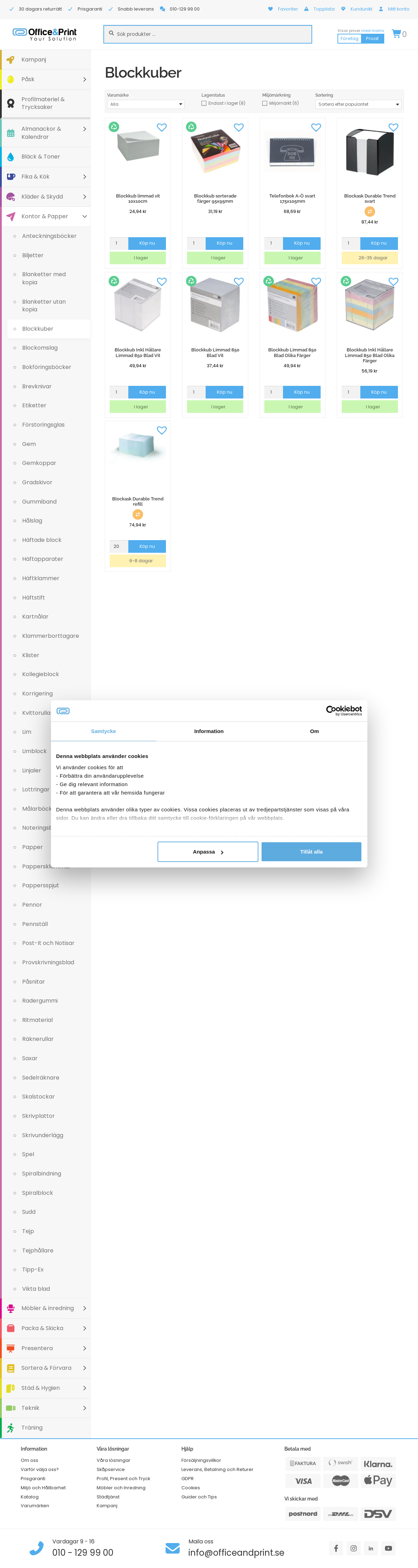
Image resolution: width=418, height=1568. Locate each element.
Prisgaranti (33, 1479)
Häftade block (42, 540)
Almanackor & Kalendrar (41, 133)
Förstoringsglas (43, 425)
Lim (26, 732)
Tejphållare (37, 1250)
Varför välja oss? (40, 1469)
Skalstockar (38, 1097)
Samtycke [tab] (103, 731)
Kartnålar (35, 617)
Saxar (30, 1058)
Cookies (190, 1488)
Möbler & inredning (47, 1308)
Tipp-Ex (33, 1269)
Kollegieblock (40, 674)
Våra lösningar (113, 1460)
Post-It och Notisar (48, 943)
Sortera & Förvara (46, 1368)
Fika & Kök (35, 177)
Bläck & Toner (40, 157)
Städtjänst (108, 1497)
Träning (32, 1428)
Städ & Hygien (40, 1388)
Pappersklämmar (46, 866)
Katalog (30, 1497)
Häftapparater (42, 559)
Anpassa (208, 852)
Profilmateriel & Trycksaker (43, 103)
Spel (28, 1154)
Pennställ (35, 924)
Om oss (29, 1460)
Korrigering (37, 693)
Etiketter (34, 405)
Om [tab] (314, 731)
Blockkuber (37, 329)
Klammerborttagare (50, 636)
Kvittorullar (37, 713)
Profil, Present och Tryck (123, 1479)
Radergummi (40, 1001)
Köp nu (147, 243)
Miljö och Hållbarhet (43, 1488)
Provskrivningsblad (48, 962)
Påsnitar (33, 982)
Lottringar (36, 789)
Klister (30, 655)
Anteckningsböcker (49, 236)
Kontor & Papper (44, 216)
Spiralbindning (41, 1173)
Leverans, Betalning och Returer (217, 1469)
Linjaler (31, 770)
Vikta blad (36, 1289)
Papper (32, 847)
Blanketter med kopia (44, 278)
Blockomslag (40, 348)
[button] (161, 127)
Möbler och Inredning (121, 1488)
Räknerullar (38, 1039)
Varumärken (35, 1506)
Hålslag (32, 521)
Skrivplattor (38, 1116)
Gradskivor (37, 482)
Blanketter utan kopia (44, 306)
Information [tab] (209, 731)
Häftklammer (40, 578)
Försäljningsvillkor (201, 1460)
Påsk (27, 79)
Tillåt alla (311, 852)
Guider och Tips (199, 1497)
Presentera (37, 1348)
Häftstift (33, 598)
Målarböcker (40, 809)
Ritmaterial (37, 1020)
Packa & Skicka (42, 1328)
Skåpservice (111, 1469)
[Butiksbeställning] (358, 104)
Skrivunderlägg (42, 1135)
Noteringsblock (43, 828)
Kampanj (33, 60)
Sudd (29, 1212)
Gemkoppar (39, 463)
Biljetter (33, 255)
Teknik (30, 1408)
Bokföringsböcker (46, 367)
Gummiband (39, 502)
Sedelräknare (40, 1078)
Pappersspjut (40, 885)
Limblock (34, 751)
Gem (29, 444)
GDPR (187, 1479)
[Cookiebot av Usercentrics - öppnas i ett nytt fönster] (331, 711)
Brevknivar (37, 386)
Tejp (28, 1231)
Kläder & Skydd (42, 197)
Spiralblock (37, 1193)
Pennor (32, 905)
